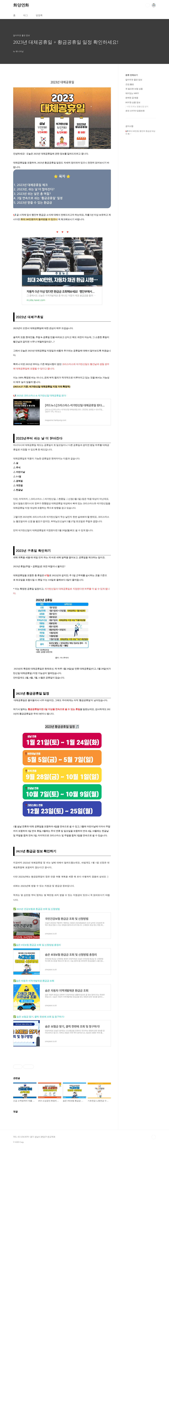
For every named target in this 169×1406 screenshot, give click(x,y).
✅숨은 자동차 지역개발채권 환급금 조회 (33, 981)
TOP (154, 1137)
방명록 (39, 15)
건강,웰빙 (129, 84)
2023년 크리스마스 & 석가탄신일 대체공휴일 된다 (41, 395)
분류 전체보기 (131, 75)
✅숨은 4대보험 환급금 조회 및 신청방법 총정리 (37, 945)
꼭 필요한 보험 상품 (134, 89)
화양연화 (21, 5)
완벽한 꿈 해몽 (131, 98)
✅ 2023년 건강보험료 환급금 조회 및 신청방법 (36, 909)
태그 (25, 15)
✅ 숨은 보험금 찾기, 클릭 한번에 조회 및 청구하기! (38, 1016)
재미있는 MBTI (132, 93)
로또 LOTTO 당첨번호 (135, 111)
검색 (148, 5)
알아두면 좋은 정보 (133, 80)
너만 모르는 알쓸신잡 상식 (137, 106)
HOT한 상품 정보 (132, 102)
